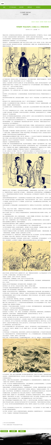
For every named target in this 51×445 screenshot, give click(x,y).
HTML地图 (40, 443)
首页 (4, 7)
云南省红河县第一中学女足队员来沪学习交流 (14, 424)
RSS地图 (36, 443)
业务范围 (21, 7)
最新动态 (30, 7)
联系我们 (38, 7)
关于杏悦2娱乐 (12, 7)
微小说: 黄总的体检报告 (10, 422)
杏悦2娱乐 (37, 21)
